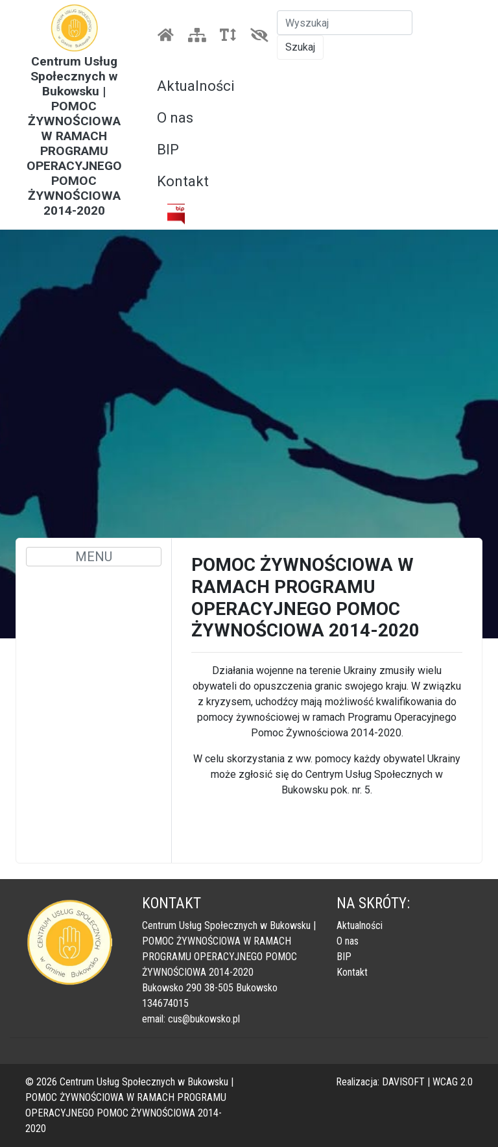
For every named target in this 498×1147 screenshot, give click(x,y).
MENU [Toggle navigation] (93, 556)
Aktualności (196, 86)
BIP (168, 149)
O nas (175, 118)
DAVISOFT (403, 1082)
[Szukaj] (344, 22)
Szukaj (300, 47)
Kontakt (183, 181)
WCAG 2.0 (453, 1082)
